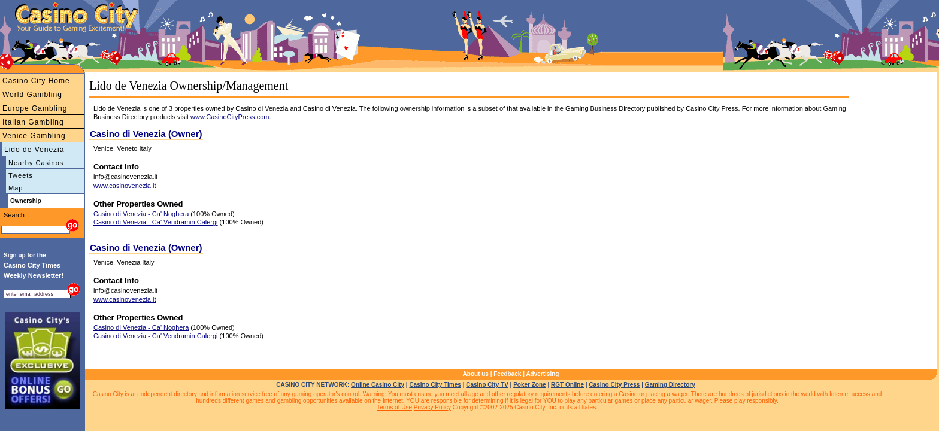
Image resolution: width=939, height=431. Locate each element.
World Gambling (32, 94)
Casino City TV (487, 384)
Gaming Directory (670, 384)
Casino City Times (435, 384)
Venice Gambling (34, 136)
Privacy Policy (432, 407)
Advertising (542, 374)
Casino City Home (36, 81)
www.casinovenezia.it (124, 185)
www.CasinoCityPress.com (229, 116)
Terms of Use (394, 407)
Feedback (507, 374)
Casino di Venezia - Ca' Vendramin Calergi (155, 222)
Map (15, 188)
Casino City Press (614, 384)
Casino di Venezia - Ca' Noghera (141, 213)
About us (476, 374)
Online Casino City (377, 384)
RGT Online (567, 384)
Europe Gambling (34, 108)
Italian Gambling (33, 122)
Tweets (20, 175)
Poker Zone (529, 384)
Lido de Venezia (34, 149)
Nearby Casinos (35, 162)
